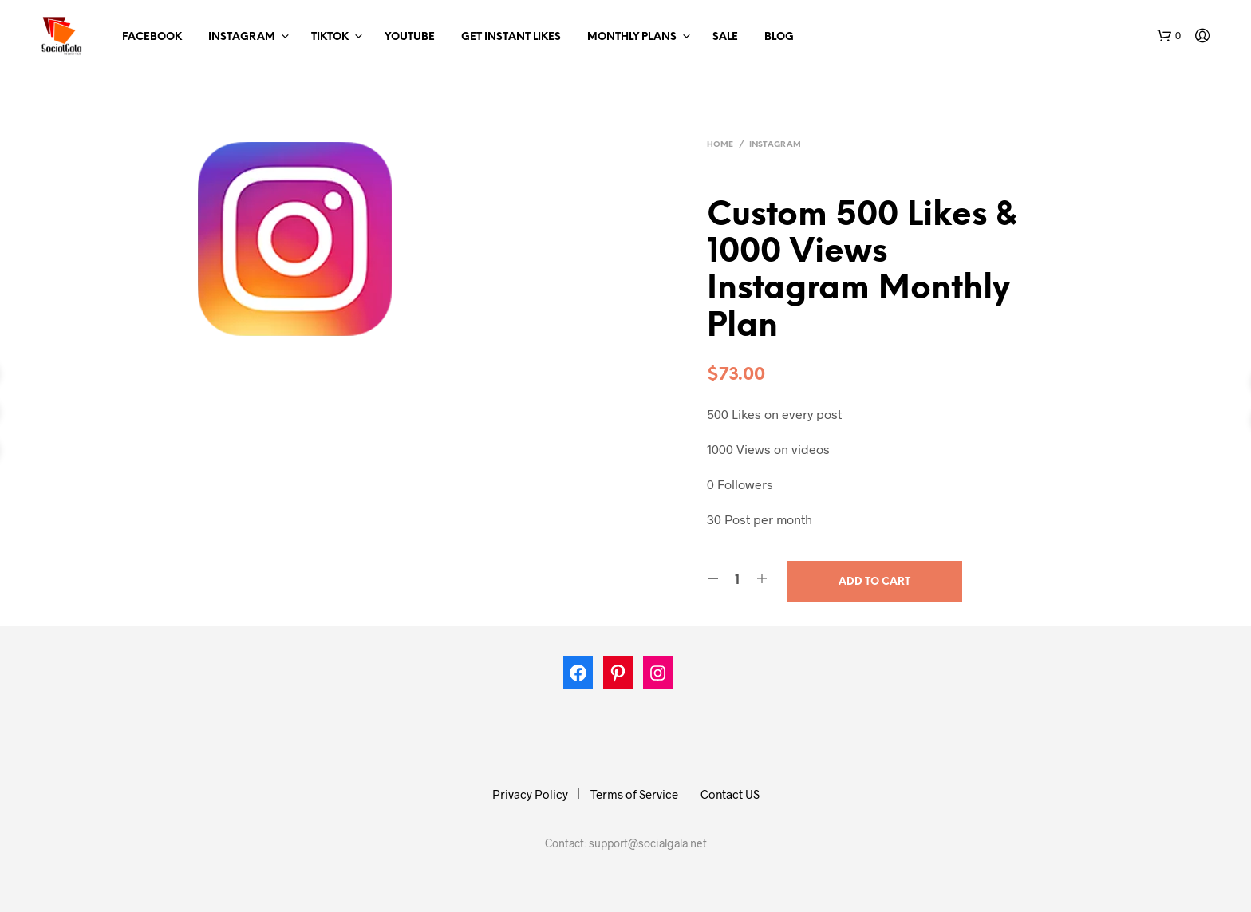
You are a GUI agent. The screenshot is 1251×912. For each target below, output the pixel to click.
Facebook (152, 37)
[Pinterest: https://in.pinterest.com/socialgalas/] (618, 676)
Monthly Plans (632, 37)
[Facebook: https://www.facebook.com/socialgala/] (578, 676)
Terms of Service (634, 794)
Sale (725, 37)
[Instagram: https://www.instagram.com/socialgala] (658, 676)
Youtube (410, 37)
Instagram (241, 37)
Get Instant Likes (511, 37)
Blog (779, 37)
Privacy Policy (530, 794)
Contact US (730, 794)
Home (720, 144)
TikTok (330, 37)
